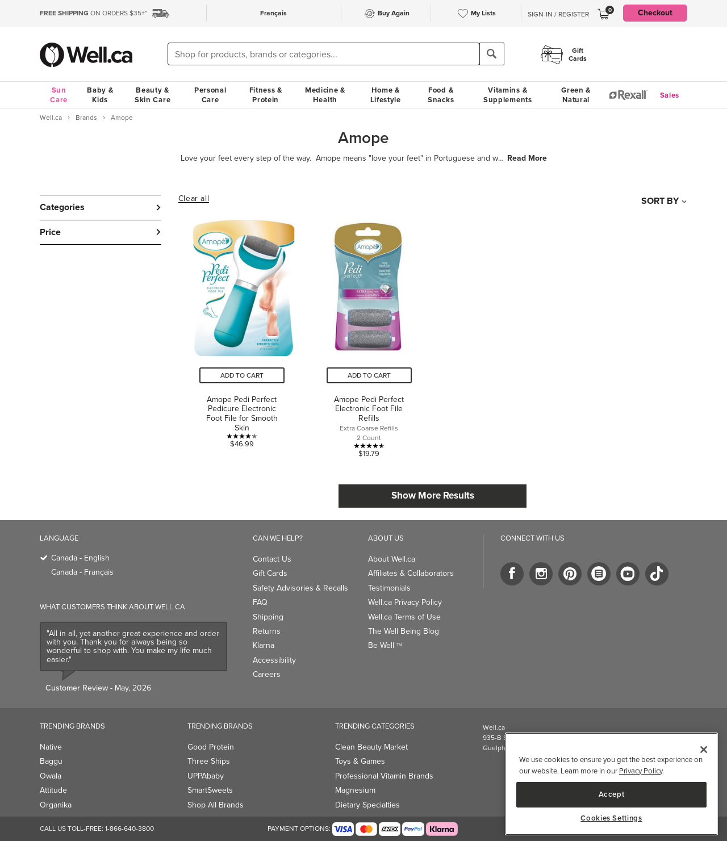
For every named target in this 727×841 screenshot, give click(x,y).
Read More (527, 158)
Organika (56, 805)
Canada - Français (82, 572)
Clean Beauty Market (371, 747)
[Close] (703, 749)
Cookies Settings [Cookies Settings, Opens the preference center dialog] (611, 818)
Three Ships (208, 761)
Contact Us (272, 559)
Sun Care (59, 94)
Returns (267, 631)
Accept (612, 794)
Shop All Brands (215, 805)
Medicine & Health (325, 94)
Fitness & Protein (265, 94)
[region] (611, 784)
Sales (670, 95)
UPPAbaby (205, 776)
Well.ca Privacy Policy (405, 602)
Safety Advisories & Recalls (300, 588)
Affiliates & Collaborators (411, 573)
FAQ (260, 602)
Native (51, 747)
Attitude (53, 790)
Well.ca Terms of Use (404, 617)
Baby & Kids (100, 94)
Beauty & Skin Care (152, 94)
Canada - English (80, 558)
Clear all (193, 198)
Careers (267, 674)
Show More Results (432, 495)
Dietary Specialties (367, 805)
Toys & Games (360, 761)
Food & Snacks (441, 94)
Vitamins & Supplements (507, 94)
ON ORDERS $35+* (93, 13)
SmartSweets (210, 790)
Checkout (655, 13)
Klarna (263, 645)
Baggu (51, 761)
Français (273, 13)
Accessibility (274, 660)
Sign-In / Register (558, 14)
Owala (50, 776)
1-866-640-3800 (129, 828)
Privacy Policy (640, 770)
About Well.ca (391, 559)
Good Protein (210, 747)
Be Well (385, 645)
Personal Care (210, 94)
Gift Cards (270, 573)
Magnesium (355, 790)
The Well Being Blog (403, 631)
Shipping (268, 617)
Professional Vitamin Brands (384, 776)
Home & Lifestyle (385, 94)
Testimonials (389, 588)
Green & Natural (576, 94)
